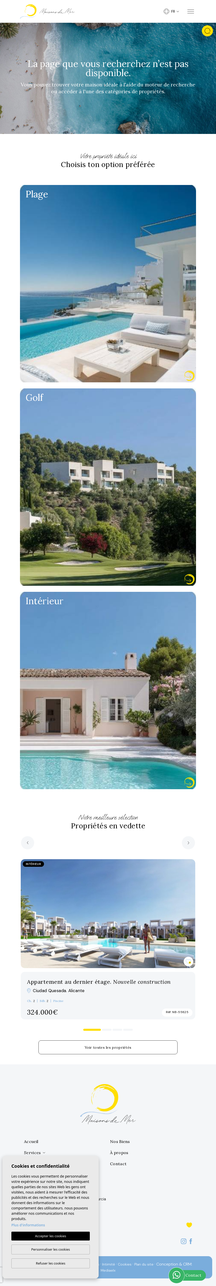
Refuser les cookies (50, 1263)
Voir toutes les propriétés (108, 1047)
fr (169, 11)
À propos (119, 1152)
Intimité (108, 1264)
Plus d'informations (28, 1225)
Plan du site (144, 1264)
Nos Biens (120, 1141)
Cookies (125, 1264)
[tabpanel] (108, 939)
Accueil (31, 1141)
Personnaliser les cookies (50, 1249)
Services (32, 1152)
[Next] (188, 842)
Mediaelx (108, 1270)
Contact (118, 1163)
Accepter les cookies (50, 1236)
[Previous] (27, 842)
